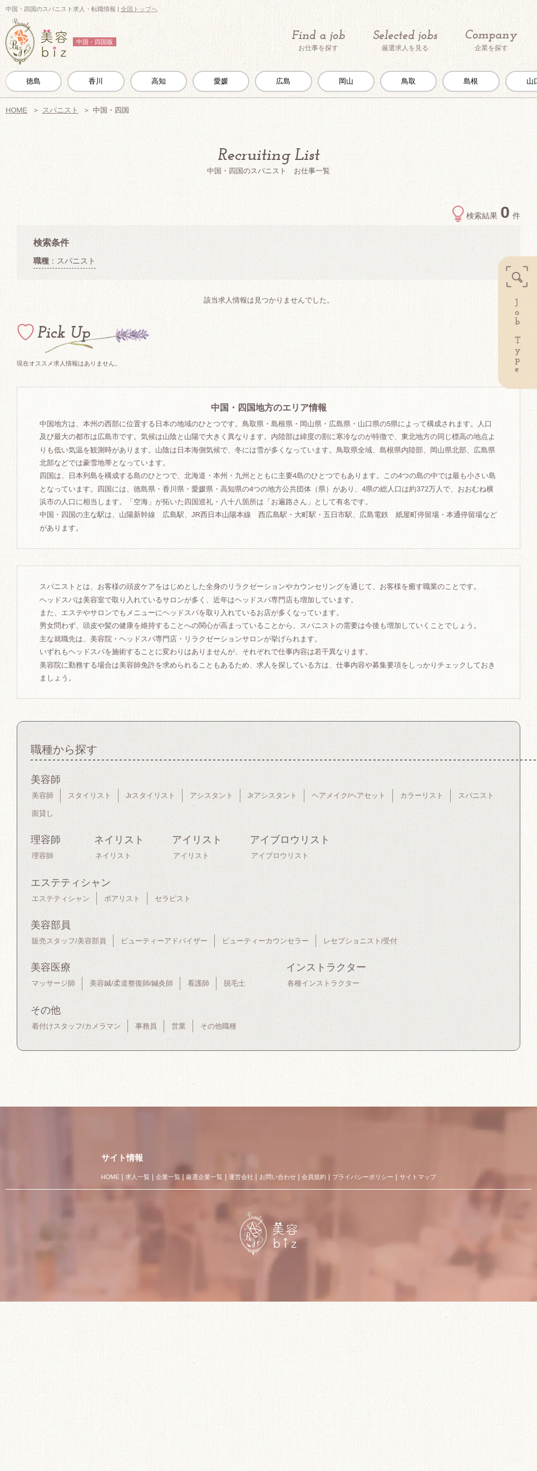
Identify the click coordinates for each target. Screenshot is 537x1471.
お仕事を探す (318, 41)
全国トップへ (139, 9)
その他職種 (218, 1026)
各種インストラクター (323, 983)
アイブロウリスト (280, 855)
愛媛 (221, 81)
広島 (283, 81)
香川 (95, 81)
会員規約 (314, 1176)
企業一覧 (168, 1176)
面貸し (42, 813)
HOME (16, 110)
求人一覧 (137, 1176)
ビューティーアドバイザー (164, 941)
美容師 (42, 795)
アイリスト (191, 855)
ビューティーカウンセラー (265, 941)
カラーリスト (422, 795)
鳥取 (408, 81)
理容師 (42, 855)
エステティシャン (61, 898)
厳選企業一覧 (204, 1176)
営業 (178, 1026)
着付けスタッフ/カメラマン (76, 1026)
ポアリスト (122, 898)
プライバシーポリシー (362, 1176)
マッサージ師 (53, 983)
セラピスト (173, 898)
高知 (158, 81)
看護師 (198, 983)
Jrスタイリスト (150, 795)
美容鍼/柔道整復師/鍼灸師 (131, 983)
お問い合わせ (277, 1176)
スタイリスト (89, 795)
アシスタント (211, 795)
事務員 (146, 1026)
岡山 (346, 81)
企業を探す (491, 41)
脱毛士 (234, 983)
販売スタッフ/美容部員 (69, 941)
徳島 (33, 81)
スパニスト (60, 110)
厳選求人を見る (405, 41)
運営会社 (241, 1176)
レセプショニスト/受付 (360, 941)
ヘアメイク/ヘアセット (349, 795)
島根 (471, 81)
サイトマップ (418, 1176)
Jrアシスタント (272, 795)
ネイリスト (113, 855)
